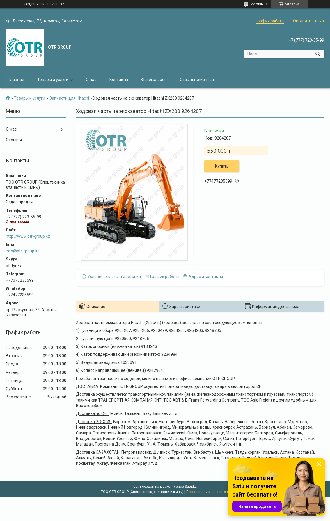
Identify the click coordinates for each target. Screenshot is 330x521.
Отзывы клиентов (197, 79)
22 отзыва (259, 4)
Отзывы (14, 139)
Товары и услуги (52, 79)
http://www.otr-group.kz (28, 236)
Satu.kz (191, 487)
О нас (91, 79)
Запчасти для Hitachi (69, 98)
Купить (222, 166)
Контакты (118, 79)
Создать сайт (35, 4)
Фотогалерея (154, 79)
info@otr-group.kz (23, 251)
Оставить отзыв (308, 20)
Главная (16, 79)
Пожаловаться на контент (207, 492)
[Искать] (317, 54)
